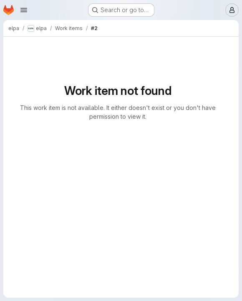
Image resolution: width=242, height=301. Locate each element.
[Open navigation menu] (23, 10)
